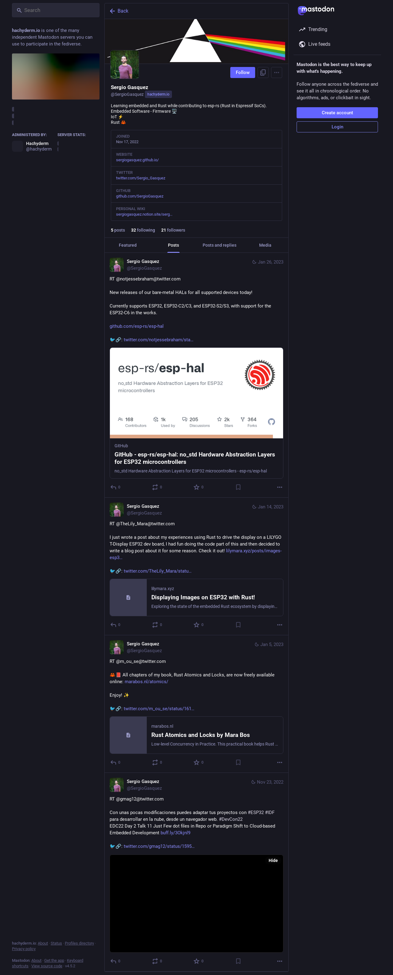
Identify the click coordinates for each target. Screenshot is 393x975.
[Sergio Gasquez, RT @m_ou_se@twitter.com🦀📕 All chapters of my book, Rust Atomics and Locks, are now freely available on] (196, 704)
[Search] (55, 10)
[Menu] (276, 72)
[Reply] (116, 487)
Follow (243, 72)
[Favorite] (199, 487)
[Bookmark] (238, 487)
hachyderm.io (158, 94)
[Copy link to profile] (263, 72)
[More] (279, 487)
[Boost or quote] (157, 487)
